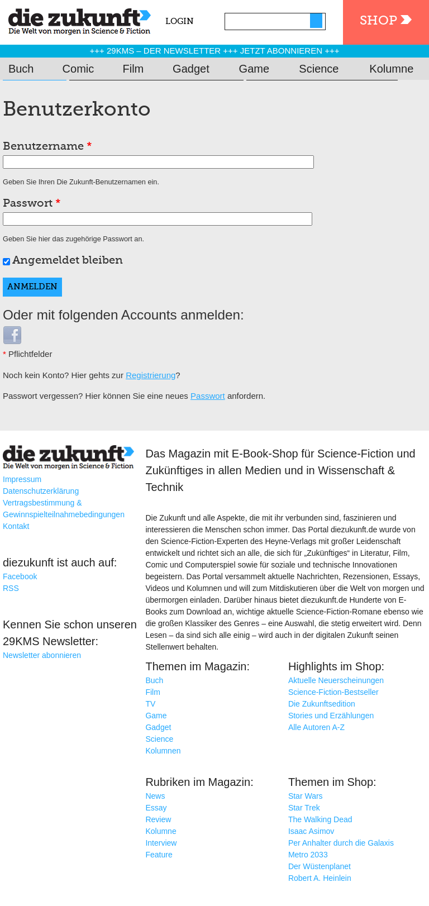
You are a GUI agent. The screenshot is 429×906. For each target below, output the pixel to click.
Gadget (191, 69)
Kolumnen (162, 750)
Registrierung (150, 375)
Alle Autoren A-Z (316, 727)
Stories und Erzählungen (331, 715)
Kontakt (16, 526)
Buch (21, 69)
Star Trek (304, 807)
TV (150, 703)
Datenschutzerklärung (41, 491)
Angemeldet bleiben (67, 260)
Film (133, 69)
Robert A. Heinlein (319, 878)
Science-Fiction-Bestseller (333, 692)
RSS (11, 588)
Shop (378, 21)
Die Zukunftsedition (321, 703)
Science (319, 69)
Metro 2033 (308, 854)
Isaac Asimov (311, 831)
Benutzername (47, 146)
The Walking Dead (320, 819)
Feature (158, 854)
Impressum (22, 479)
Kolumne (391, 69)
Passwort (32, 203)
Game (254, 69)
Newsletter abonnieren (42, 655)
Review (158, 819)
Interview (161, 842)
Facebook (20, 576)
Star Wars (305, 795)
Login (179, 21)
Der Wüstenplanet (319, 866)
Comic (78, 69)
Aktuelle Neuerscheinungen (336, 680)
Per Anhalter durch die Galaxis (341, 842)
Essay (155, 807)
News (155, 795)
